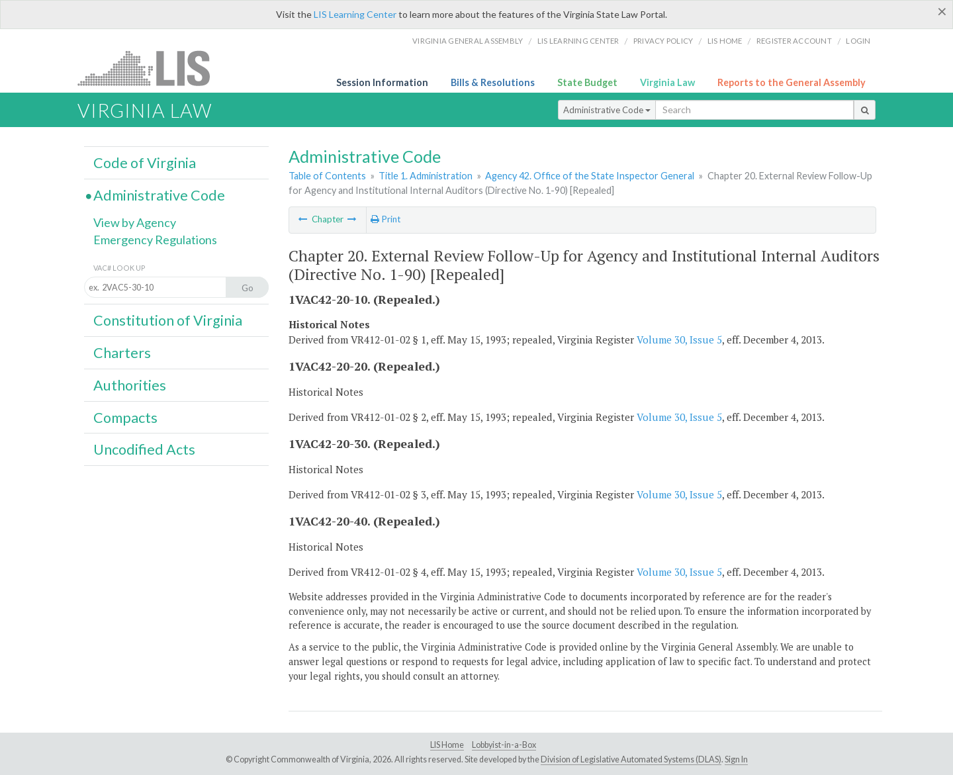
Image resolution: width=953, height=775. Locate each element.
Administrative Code (607, 110)
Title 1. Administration (426, 175)
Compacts (125, 417)
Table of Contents (327, 175)
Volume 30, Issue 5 (679, 339)
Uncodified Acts (144, 449)
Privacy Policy (663, 40)
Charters (122, 352)
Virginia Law (667, 82)
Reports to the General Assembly (791, 82)
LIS (151, 68)
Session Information (382, 82)
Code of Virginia (144, 162)
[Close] (942, 11)
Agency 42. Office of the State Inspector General (589, 175)
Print (385, 219)
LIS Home (447, 745)
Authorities (129, 385)
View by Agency (134, 222)
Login (858, 40)
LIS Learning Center (355, 14)
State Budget (587, 82)
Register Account (794, 40)
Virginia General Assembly (467, 40)
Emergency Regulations (155, 239)
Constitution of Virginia (167, 320)
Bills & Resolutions (493, 82)
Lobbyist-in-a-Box (504, 745)
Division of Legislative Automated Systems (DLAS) (631, 759)
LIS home (725, 40)
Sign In (736, 759)
